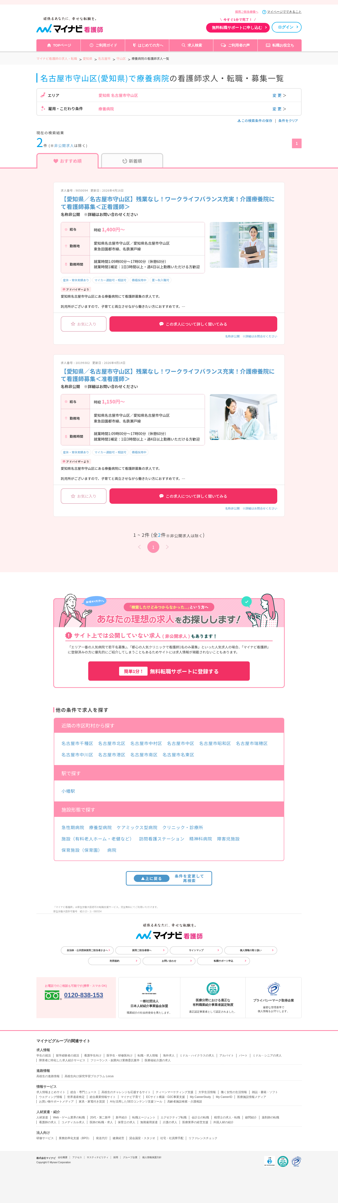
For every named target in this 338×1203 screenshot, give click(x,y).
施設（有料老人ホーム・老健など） (97, 838)
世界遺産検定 (76, 1097)
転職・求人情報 (148, 1055)
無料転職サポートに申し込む (237, 28)
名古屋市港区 (111, 754)
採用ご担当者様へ (246, 11)
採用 (115, 1157)
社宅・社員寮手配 (171, 1138)
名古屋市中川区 (77, 754)
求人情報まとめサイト (50, 1092)
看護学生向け (92, 1055)
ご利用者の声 (239, 45)
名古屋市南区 (144, 754)
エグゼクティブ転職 (174, 1117)
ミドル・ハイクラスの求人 (197, 1055)
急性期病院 (72, 827)
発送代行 (102, 1138)
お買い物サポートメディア (56, 1101)
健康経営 (118, 1138)
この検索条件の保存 (255, 120)
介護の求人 (170, 1122)
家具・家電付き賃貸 (92, 1101)
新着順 (132, 161)
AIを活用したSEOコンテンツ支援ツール (136, 1101)
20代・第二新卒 (100, 1117)
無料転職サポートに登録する (169, 671)
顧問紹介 (251, 1117)
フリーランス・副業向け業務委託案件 (115, 1060)
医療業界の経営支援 (195, 1122)
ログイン (285, 27)
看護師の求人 (47, 1122)
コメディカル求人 (73, 1122)
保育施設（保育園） (81, 850)
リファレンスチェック (203, 1138)
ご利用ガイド (106, 45)
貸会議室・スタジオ (142, 1138)
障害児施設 (228, 838)
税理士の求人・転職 (227, 1117)
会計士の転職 (200, 1117)
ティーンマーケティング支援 (174, 1092)
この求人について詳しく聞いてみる (193, 324)
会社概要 (63, 1157)
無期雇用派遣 (149, 1122)
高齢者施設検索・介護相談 (184, 1101)
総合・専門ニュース (83, 1092)
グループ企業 (130, 1157)
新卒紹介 (121, 1117)
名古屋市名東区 (178, 754)
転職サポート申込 (223, 961)
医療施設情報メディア (251, 1097)
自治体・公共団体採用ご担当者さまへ (87, 950)
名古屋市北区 (111, 743)
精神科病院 (200, 838)
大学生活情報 (207, 1092)
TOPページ (62, 45)
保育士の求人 (126, 1122)
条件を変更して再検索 (169, 878)
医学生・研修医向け (120, 1055)
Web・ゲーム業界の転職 (69, 1117)
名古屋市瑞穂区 (252, 743)
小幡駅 (68, 791)
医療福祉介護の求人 (158, 1060)
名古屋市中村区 (146, 743)
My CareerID (224, 1097)
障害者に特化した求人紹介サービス (62, 1060)
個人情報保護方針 (152, 1157)
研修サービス (45, 1138)
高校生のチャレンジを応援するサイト (126, 1092)
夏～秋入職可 (160, 280)
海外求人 (169, 1055)
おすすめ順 (68, 161)
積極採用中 (139, 280)
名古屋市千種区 (77, 743)
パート (243, 1055)
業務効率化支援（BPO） (75, 1138)
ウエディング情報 (50, 1097)
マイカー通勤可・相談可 (110, 280)
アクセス (77, 1157)
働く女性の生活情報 (234, 1092)
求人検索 (195, 45)
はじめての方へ (150, 45)
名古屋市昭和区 (215, 743)
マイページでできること (284, 11)
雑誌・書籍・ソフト (265, 1092)
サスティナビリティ (97, 1157)
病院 (111, 850)
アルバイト (226, 1055)
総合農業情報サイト (103, 1097)
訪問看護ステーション (162, 838)
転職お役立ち (283, 45)
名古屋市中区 (180, 743)
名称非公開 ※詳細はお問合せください (251, 336)
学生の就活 (43, 1055)
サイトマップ (196, 950)
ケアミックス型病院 (137, 827)
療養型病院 (100, 827)
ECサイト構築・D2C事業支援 (165, 1097)
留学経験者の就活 (67, 1055)
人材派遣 (42, 1117)
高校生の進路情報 (48, 1076)
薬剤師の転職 (270, 1117)
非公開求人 (64, 145)
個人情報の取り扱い (251, 950)
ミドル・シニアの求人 (267, 1055)
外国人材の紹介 (223, 1122)
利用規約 (114, 961)
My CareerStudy (200, 1097)
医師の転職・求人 (101, 1122)
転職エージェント (143, 1117)
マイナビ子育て (131, 1097)
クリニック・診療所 (182, 827)
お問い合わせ (169, 961)
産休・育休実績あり (76, 280)
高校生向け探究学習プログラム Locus (89, 1076)
